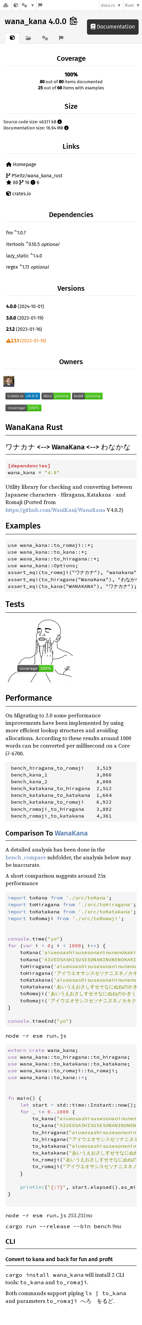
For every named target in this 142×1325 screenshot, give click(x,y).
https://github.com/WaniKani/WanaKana (55, 510)
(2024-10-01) (25, 306)
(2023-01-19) (24, 318)
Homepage (21, 164)
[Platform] (28, 5)
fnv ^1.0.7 (16, 233)
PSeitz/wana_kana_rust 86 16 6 (34, 179)
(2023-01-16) (24, 329)
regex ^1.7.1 (27, 267)
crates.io (18, 194)
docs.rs (108, 5)
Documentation (113, 26)
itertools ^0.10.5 (32, 244)
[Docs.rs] (6, 5)
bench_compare (25, 857)
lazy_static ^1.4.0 (24, 256)
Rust (129, 5)
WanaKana (71, 833)
